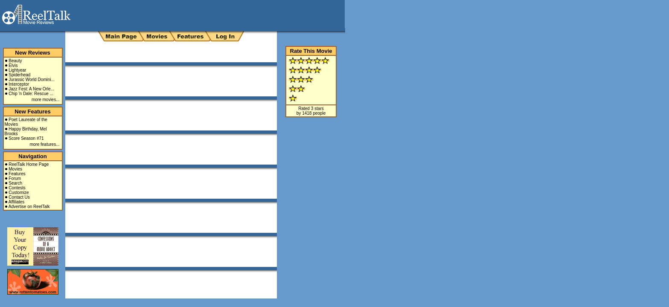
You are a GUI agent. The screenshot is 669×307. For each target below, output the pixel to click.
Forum (15, 178)
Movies (15, 169)
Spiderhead (19, 74)
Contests (17, 187)
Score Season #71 (26, 138)
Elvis (13, 65)
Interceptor (19, 84)
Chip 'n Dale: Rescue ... (31, 93)
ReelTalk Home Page (29, 164)
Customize (19, 192)
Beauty (15, 60)
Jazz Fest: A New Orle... (31, 89)
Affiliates (17, 202)
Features (17, 173)
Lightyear (17, 70)
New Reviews (32, 52)
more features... (44, 144)
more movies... (46, 99)
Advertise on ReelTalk (29, 206)
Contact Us (19, 197)
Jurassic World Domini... (32, 79)
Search (15, 183)
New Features (33, 111)
